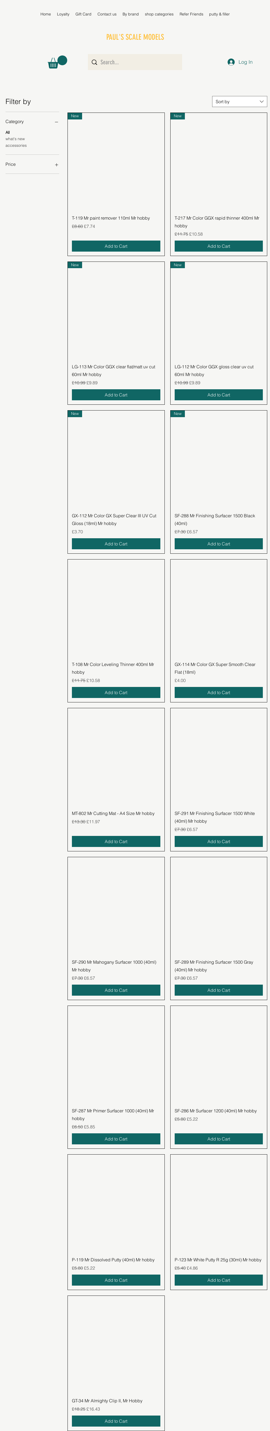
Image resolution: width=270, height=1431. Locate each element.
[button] (131, 14)
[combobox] (239, 101)
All (8, 132)
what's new (15, 138)
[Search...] (136, 62)
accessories (16, 145)
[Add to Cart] (116, 246)
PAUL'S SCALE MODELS (135, 37)
